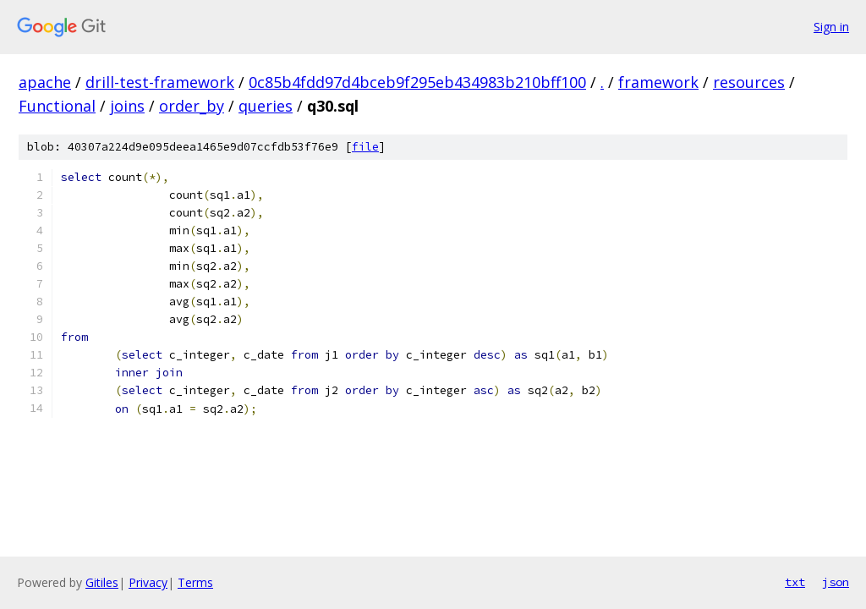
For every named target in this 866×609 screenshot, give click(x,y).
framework (658, 82)
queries (265, 106)
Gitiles (101, 582)
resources (749, 82)
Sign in (831, 27)
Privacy (148, 582)
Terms (195, 582)
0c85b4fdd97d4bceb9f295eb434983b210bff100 (417, 82)
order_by (191, 106)
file (365, 147)
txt (795, 582)
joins (127, 106)
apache (45, 82)
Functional (57, 106)
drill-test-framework (159, 82)
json (835, 582)
